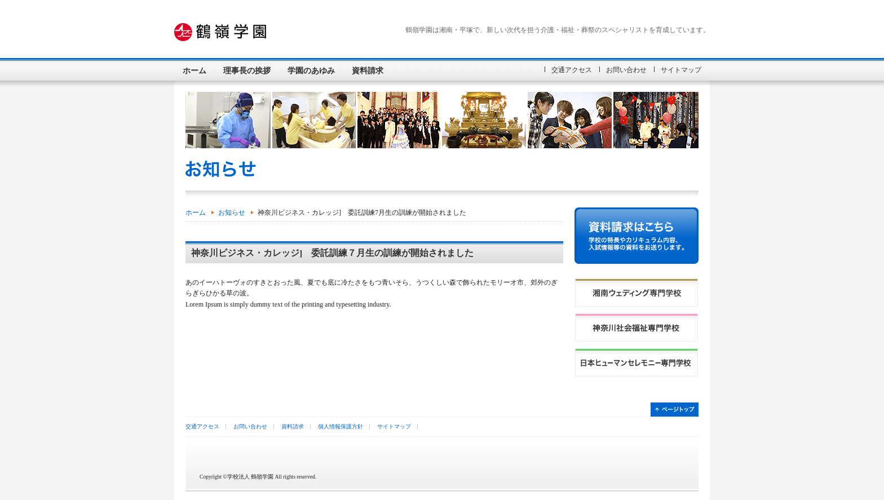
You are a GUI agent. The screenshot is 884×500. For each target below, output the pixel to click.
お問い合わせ (626, 70)
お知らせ (231, 212)
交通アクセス (571, 70)
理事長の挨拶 (247, 70)
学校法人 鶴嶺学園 (247, 32)
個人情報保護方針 (340, 426)
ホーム (194, 70)
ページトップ (675, 409)
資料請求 (367, 70)
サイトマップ (681, 70)
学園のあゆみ (311, 70)
